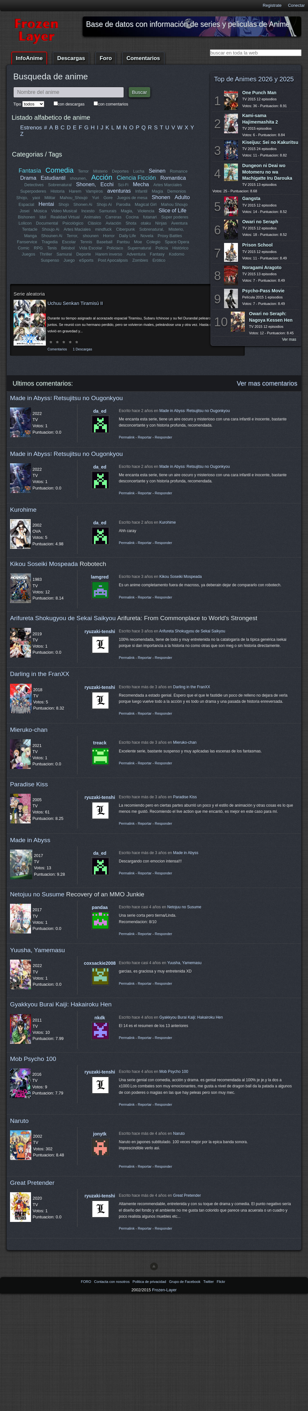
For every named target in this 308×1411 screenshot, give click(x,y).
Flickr (221, 1282)
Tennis (86, 241)
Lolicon (25, 223)
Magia (157, 191)
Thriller (46, 254)
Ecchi (107, 184)
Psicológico (73, 223)
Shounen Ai (51, 235)
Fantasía (30, 170)
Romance (179, 171)
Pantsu (123, 241)
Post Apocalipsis (113, 260)
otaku (146, 223)
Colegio (153, 241)
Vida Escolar (90, 248)
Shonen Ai (82, 204)
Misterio (100, 171)
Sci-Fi (123, 184)
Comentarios (143, 58)
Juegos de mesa (132, 197)
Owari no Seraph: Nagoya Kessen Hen (271, 316)
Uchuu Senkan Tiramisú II (75, 303)
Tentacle (30, 229)
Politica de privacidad (149, 1282)
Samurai (64, 254)
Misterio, (176, 229)
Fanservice (27, 241)
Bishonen (26, 217)
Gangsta (251, 198)
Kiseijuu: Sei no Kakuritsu (270, 142)
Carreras (113, 217)
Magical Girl (146, 204)
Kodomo (176, 254)
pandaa (100, 907)
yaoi (36, 197)
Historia (57, 191)
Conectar (296, 5)
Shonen (161, 197)
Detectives (34, 184)
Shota (131, 223)
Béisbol (68, 248)
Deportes (120, 171)
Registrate (272, 5)
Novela (146, 235)
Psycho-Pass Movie (263, 290)
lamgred (100, 577)
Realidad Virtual (65, 217)
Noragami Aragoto (262, 267)
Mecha (141, 184)
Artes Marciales (167, 184)
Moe (138, 241)
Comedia (60, 170)
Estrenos (31, 128)
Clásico (94, 223)
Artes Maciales (77, 229)
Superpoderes (33, 191)
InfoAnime (29, 58)
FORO (86, 1282)
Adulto (182, 197)
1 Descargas (82, 349)
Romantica (173, 178)
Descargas (71, 58)
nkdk (100, 1017)
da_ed (100, 411)
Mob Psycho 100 (33, 1058)
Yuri (95, 197)
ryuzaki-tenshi (100, 631)
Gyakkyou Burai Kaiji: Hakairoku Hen (61, 1004)
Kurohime (23, 509)
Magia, (127, 210)
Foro (106, 58)
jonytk (99, 1133)
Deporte (84, 254)
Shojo (63, 204)
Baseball (104, 241)
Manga (30, 235)
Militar (50, 197)
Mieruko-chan (28, 729)
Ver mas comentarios (267, 383)
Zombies (140, 260)
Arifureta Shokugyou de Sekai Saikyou (63, 618)
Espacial (26, 204)
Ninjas (161, 223)
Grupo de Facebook (185, 1282)
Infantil (141, 191)
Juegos (28, 254)
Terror (83, 171)
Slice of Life (172, 210)
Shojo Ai (104, 204)
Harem (75, 191)
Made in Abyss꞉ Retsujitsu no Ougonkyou (66, 398)
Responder (163, 437)
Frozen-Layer (164, 1289)
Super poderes (174, 217)
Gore (108, 197)
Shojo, (22, 197)
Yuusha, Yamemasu (37, 950)
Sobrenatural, (151, 229)
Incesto (88, 210)
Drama (28, 178)
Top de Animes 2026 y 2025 (254, 79)
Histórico (180, 248)
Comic (23, 248)
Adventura (136, 254)
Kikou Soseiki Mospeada (44, 563)
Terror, (72, 235)
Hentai (46, 204)
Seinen (157, 171)
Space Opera (177, 241)
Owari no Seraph (260, 221)
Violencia (146, 210)
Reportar (145, 437)
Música (40, 210)
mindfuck (103, 229)
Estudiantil (53, 178)
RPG (38, 248)
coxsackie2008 (100, 963)
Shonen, (86, 184)
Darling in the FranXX (39, 673)
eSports (86, 260)
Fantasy (157, 254)
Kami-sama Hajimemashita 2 (260, 118)
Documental (47, 223)
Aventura (179, 223)
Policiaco (115, 248)
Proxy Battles (170, 235)
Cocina (132, 217)
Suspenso (50, 260)
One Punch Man (259, 92)
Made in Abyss (30, 840)
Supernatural (139, 248)
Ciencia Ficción (136, 178)
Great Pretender (32, 1182)
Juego (69, 260)
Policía (162, 248)
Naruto (19, 1120)
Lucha (138, 171)
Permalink (127, 437)
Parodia (123, 204)
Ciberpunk (125, 229)
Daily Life (127, 235)
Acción (101, 177)
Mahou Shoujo (174, 204)
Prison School (257, 244)
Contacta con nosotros (112, 1282)
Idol (43, 217)
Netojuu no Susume (37, 894)
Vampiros (94, 191)
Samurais (107, 210)
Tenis (52, 248)
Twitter (209, 1282)
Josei (24, 210)
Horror (109, 235)
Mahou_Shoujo (74, 197)
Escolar (69, 241)
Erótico (158, 260)
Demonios (176, 191)
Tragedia (50, 241)
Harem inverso (109, 254)
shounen (90, 235)
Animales (92, 217)
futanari (150, 217)
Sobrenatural (60, 184)
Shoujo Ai (50, 229)
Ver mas (289, 339)
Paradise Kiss (29, 784)
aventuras (119, 191)
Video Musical (64, 210)
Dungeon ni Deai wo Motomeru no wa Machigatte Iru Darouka (267, 171)
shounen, (78, 178)
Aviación (113, 223)
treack (100, 742)
